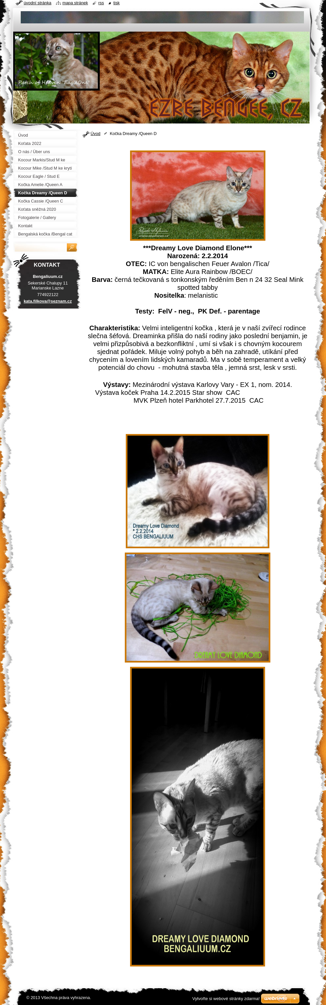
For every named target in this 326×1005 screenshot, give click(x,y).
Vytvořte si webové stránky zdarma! (226, 998)
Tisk (116, 2)
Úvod (95, 133)
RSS (101, 2)
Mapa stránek (75, 2)
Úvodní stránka (37, 2)
